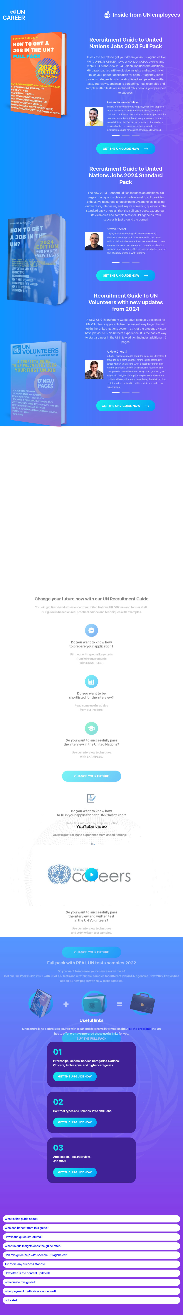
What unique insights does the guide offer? (33, 1246)
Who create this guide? (20, 1282)
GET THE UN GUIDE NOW (75, 1076)
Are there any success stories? (25, 1264)
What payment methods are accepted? (30, 1291)
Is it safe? (11, 1300)
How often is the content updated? (27, 1273)
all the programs (140, 1029)
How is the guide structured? (23, 1237)
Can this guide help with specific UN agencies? (36, 1255)
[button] (116, 135)
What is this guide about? (21, 1219)
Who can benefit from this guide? (26, 1228)
